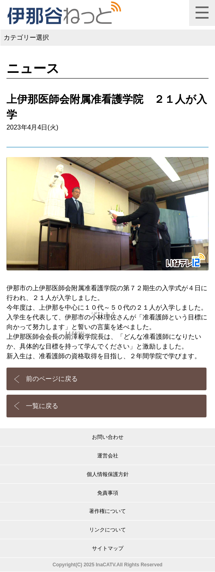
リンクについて (107, 530)
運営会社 (107, 456)
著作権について (107, 511)
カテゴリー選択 (26, 37)
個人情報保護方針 (108, 474)
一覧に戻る (42, 405)
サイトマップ (107, 548)
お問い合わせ (107, 437)
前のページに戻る (52, 378)
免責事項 (107, 493)
